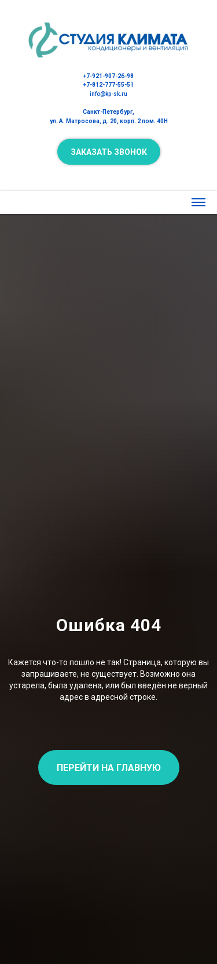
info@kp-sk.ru (108, 94)
